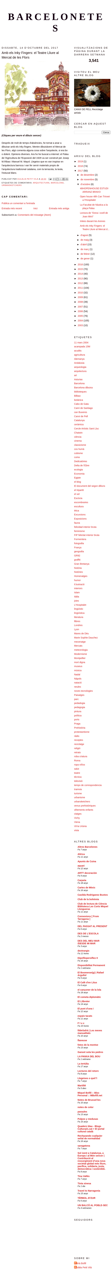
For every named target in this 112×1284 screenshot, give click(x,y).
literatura (78, 617)
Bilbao (77, 395)
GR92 (77, 555)
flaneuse (82, 1040)
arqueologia (80, 367)
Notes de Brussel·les (89, 1100)
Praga (77, 723)
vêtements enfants (83, 809)
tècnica (78, 777)
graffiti (77, 559)
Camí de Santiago (83, 408)
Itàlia (76, 596)
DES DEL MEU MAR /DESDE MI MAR (88, 942)
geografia (79, 551)
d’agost (85, 235)
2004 (81, 320)
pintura (77, 711)
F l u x (81, 1023)
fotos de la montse (88, 1045)
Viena (77, 822)
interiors (78, 588)
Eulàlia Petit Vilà (83, 1267)
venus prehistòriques (85, 805)
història (78, 568)
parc (76, 699)
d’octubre (86, 184)
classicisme (80, 445)
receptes (78, 740)
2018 (81, 166)
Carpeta (82, 880)
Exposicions (80, 518)
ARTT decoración (87, 873)
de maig (85, 240)
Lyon (76, 629)
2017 (81, 170)
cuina (77, 457)
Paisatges (79, 695)
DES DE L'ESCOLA (88, 933)
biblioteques (80, 391)
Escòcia (78, 498)
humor (77, 580)
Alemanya (79, 359)
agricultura (79, 354)
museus (78, 666)
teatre (77, 773)
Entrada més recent (12, 208)
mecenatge (80, 641)
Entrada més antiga (59, 208)
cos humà (79, 449)
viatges (78, 813)
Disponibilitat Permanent (91, 965)
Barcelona (57, 183)
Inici (35, 208)
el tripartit (79, 490)
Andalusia (79, 363)
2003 (81, 325)
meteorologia (81, 650)
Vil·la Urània (80, 826)
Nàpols (77, 678)
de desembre (88, 175)
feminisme (79, 531)
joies (76, 600)
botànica (78, 400)
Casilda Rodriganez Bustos (93, 894)
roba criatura (80, 756)
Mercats (78, 645)
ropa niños (79, 764)
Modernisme (80, 654)
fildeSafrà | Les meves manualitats (90, 1031)
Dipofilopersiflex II (88, 958)
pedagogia (79, 707)
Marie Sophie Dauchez (86, 637)
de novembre (88, 179)
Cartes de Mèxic (86, 887)
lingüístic (78, 609)
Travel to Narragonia (89, 1190)
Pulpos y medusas (88, 1119)
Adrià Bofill (80, 1263)
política (78, 715)
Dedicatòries (80, 461)
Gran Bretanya (81, 564)
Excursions (79, 514)
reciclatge (79, 744)
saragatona (84, 1145)
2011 (81, 287)
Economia (79, 473)
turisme (78, 793)
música (78, 670)
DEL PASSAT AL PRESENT (92, 926)
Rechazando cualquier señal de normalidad (90, 1137)
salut (76, 768)
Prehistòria (79, 727)
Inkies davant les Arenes (92, 221)
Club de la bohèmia (88, 899)
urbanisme (79, 797)
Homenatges (80, 576)
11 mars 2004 (81, 342)
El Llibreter (84, 1001)
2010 (81, 292)
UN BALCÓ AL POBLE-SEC (93, 1205)
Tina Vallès (84, 1176)
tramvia (78, 789)
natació (78, 682)
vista (76, 830)
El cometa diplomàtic (89, 997)
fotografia (79, 543)
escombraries (81, 502)
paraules (82, 1111)
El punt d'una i (86, 1008)
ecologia (78, 469)
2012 (81, 283)
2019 (81, 161)
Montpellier (79, 658)
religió (77, 748)
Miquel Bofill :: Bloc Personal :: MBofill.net (90, 1094)
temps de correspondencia (88, 785)
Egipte (77, 477)
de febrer (86, 254)
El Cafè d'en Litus (87, 982)
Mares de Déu (81, 633)
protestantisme (81, 732)
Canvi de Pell (81, 416)
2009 (81, 297)
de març (85, 249)
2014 (81, 273)
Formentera (80, 539)
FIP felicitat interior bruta (86, 535)
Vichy (77, 818)
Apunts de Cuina (87, 861)
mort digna (79, 662)
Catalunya (79, 420)
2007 (81, 306)
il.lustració (79, 584)
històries (78, 572)
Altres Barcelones (87, 847)
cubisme (78, 453)
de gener (85, 258)
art (75, 375)
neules (77, 686)
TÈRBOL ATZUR (86, 1198)
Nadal (77, 674)
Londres (78, 625)
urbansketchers (12, 185)
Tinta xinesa (84, 1183)
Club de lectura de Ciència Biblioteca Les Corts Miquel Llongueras (93, 906)
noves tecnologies (83, 691)
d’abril (84, 244)
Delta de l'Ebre (81, 465)
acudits (78, 350)
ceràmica (79, 424)
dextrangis (83, 950)
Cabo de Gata (81, 404)
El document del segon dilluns (89, 486)
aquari (81, 865)
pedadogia (79, 703)
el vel (77, 494)
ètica (76, 510)
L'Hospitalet (80, 605)
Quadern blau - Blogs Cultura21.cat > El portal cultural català (91, 1129)
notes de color (86, 1107)
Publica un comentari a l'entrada (18, 203)
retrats (77, 752)
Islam (77, 592)
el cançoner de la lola (89, 989)
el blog (77, 481)
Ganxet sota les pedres (90, 1052)
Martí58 (82, 1085)
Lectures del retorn (88, 1071)
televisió (78, 781)
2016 (81, 264)
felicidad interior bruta (85, 527)
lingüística (79, 613)
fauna (77, 523)
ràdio (76, 736)
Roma (77, 760)
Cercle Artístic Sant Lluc (86, 428)
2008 (81, 302)
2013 (81, 278)
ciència (77, 436)
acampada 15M (82, 346)
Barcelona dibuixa (83, 387)
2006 (81, 311)
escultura (79, 506)
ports (76, 719)
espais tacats (85, 1016)
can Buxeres (80, 412)
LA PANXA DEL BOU (89, 1056)
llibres (77, 621)
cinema (78, 440)
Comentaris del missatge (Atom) (34, 215)
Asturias (78, 379)
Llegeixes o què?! (87, 1078)
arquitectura (41, 183)
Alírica (81, 854)
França (77, 547)
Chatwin (78, 432)
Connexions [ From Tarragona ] (88, 917)
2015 (81, 269)
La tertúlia (83, 1063)
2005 (81, 316)
